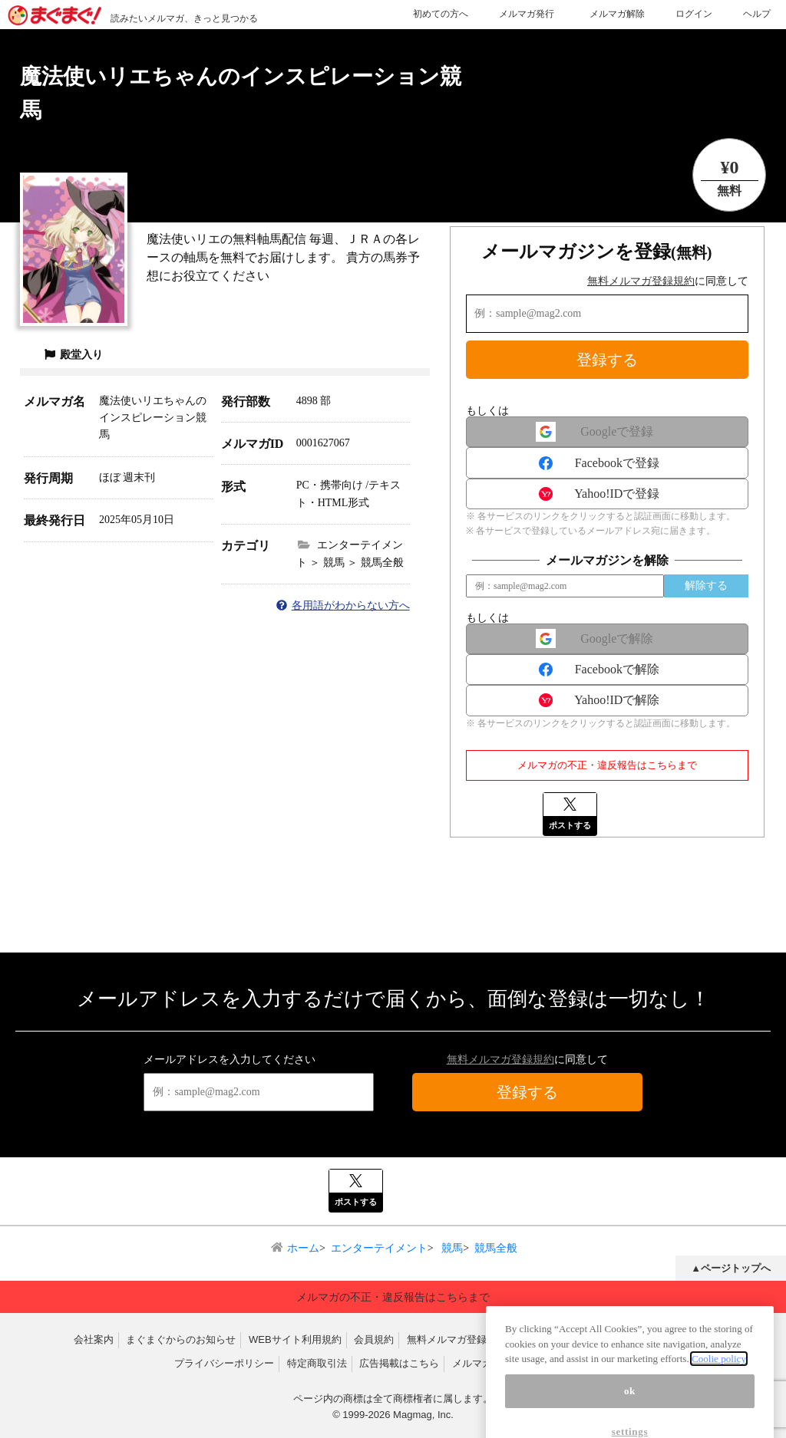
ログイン (693, 13)
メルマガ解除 (617, 13)
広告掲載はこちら (399, 1363)
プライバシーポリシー (224, 1363)
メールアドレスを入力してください (229, 1059)
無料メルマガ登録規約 (641, 281)
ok (630, 1407)
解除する (706, 585)
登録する (607, 359)
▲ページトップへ (731, 1268)
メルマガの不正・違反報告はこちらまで (607, 765)
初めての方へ (440, 13)
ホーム (303, 1248)
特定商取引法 (317, 1363)
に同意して (667, 281)
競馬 (451, 1248)
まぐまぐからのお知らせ (181, 1339)
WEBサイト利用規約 (295, 1339)
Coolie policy (719, 1375)
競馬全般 (495, 1248)
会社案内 (94, 1339)
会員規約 (374, 1339)
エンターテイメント (379, 1248)
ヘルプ (757, 13)
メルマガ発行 (526, 13)
